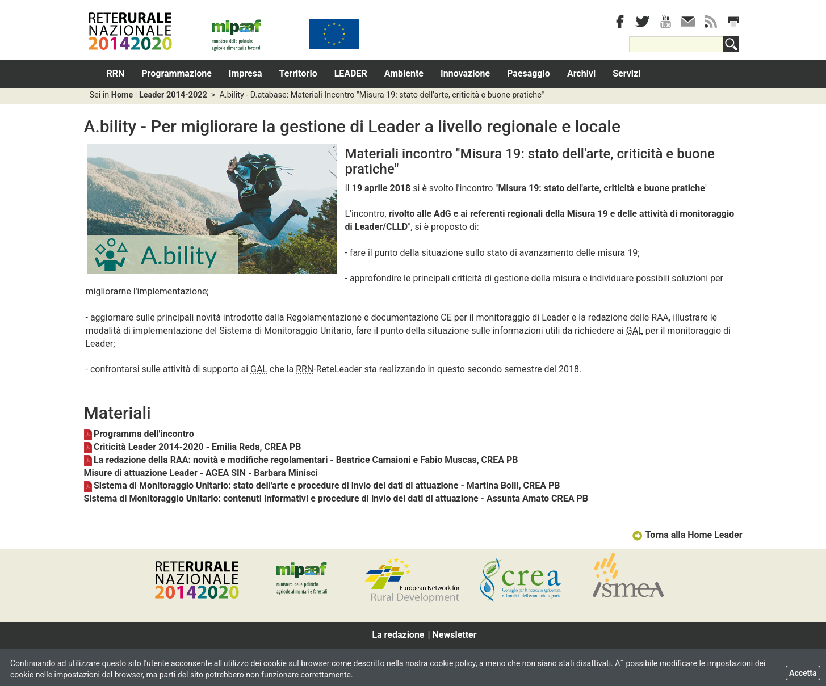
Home (122, 95)
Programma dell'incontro (139, 433)
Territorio (298, 73)
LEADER (350, 73)
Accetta (803, 672)
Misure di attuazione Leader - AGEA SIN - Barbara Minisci (201, 473)
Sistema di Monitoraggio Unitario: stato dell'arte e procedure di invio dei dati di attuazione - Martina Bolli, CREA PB (322, 485)
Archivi (581, 73)
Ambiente (404, 73)
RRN (116, 73)
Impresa (245, 73)
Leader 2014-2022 (173, 95)
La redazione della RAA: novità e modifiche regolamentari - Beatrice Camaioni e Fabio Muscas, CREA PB (301, 459)
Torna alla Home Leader (686, 534)
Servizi (626, 73)
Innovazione (465, 73)
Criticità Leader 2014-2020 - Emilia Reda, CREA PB (192, 446)
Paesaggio (528, 73)
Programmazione (176, 73)
